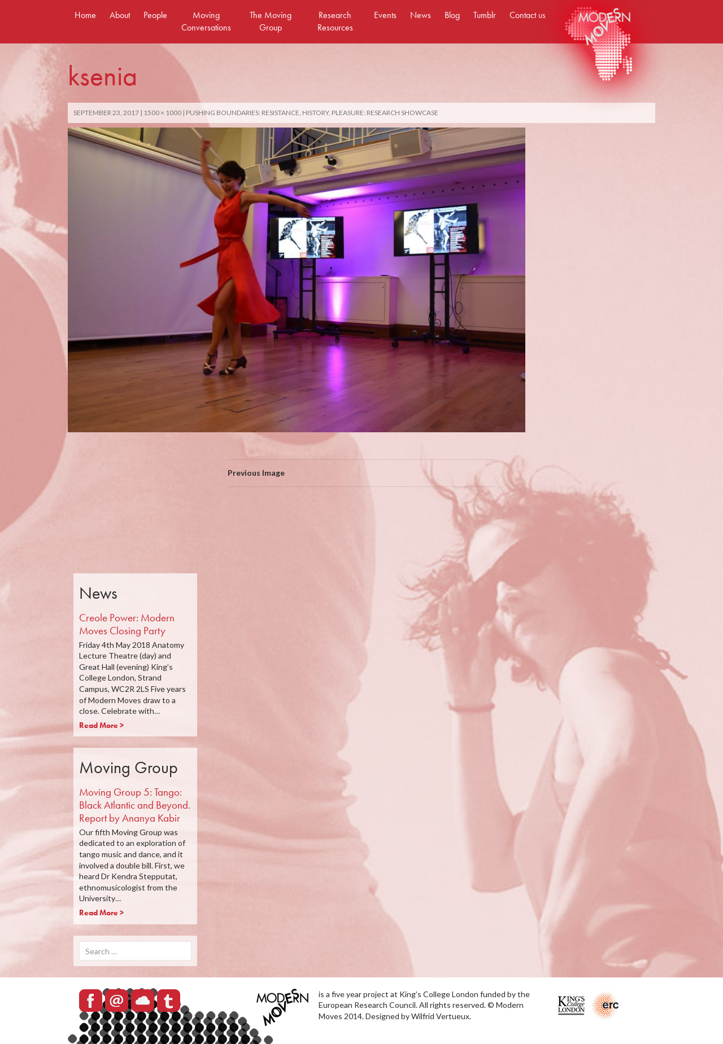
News (420, 15)
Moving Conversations (206, 21)
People (155, 15)
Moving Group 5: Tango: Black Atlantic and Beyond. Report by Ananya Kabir (134, 805)
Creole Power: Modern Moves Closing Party (127, 624)
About (120, 15)
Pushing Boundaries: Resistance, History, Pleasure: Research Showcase (312, 112)
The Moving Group (270, 21)
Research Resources (335, 21)
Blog (452, 15)
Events (385, 15)
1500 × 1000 (162, 112)
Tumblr (484, 15)
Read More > (101, 725)
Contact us (527, 15)
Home (85, 15)
